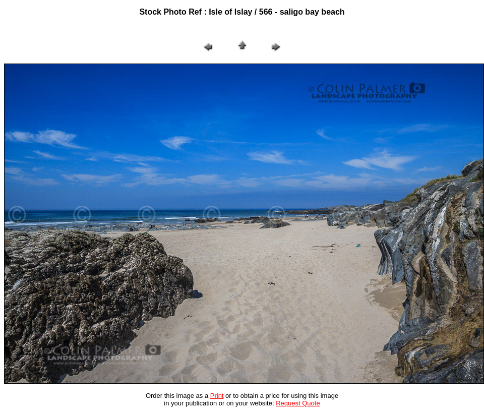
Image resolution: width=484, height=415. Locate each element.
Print (217, 395)
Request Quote (298, 403)
